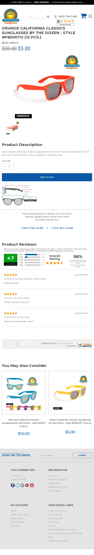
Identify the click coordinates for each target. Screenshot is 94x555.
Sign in (14, 511)
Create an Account (19, 514)
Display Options (48, 343)
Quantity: (6, 161)
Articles (51, 526)
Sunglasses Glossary (57, 541)
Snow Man (53, 522)
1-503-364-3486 (62, 228)
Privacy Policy (55, 483)
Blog (50, 537)
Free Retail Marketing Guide (61, 529)
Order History (17, 522)
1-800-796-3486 (32, 228)
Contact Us (16, 476)
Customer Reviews (57, 511)
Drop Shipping (55, 491)
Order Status (17, 518)
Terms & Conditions (57, 479)
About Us (52, 476)
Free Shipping (55, 514)
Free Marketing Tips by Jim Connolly (65, 533)
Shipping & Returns (57, 487)
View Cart (15, 526)
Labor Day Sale (55, 518)
